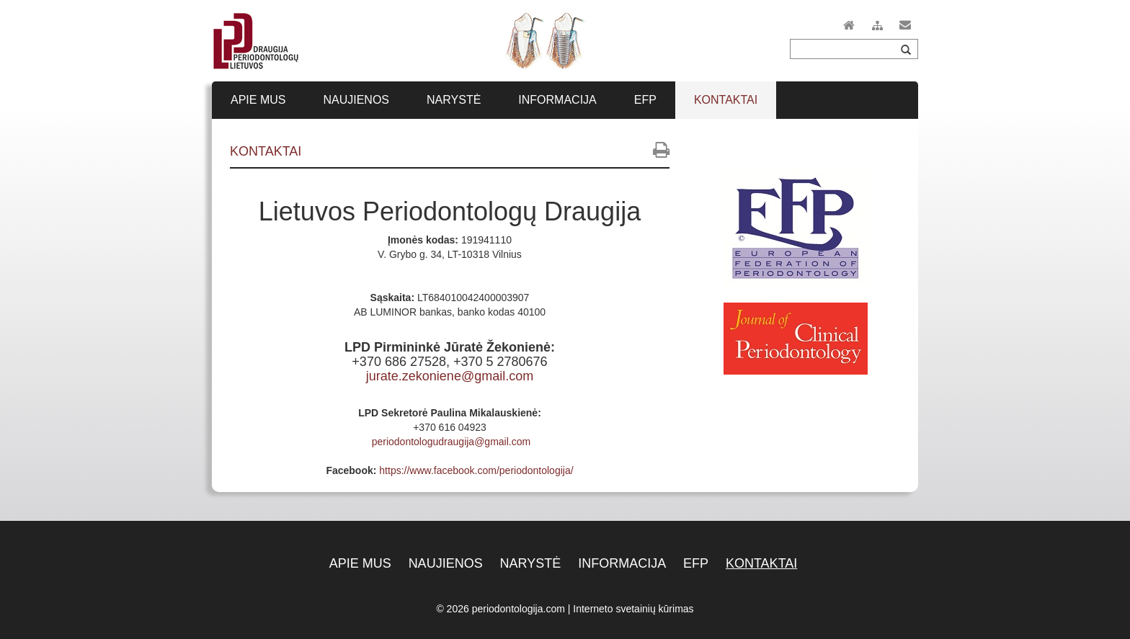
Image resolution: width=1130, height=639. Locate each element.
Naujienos (446, 563)
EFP (695, 563)
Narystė (530, 563)
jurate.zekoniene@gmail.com (449, 376)
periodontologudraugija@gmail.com (451, 441)
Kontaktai (761, 563)
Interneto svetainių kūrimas (633, 609)
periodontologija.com (518, 609)
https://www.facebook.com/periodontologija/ (476, 470)
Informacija (622, 563)
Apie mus (360, 563)
